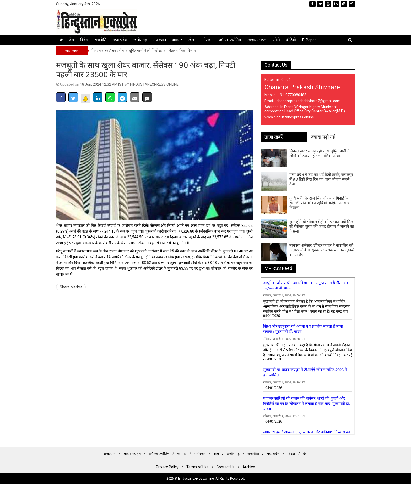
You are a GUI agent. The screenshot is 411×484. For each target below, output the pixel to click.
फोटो (276, 39)
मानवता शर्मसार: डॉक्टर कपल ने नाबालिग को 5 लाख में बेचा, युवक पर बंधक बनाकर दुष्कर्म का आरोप (321, 250)
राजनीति (100, 39)
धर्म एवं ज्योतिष (230, 39)
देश (71, 39)
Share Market (71, 287)
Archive (248, 467)
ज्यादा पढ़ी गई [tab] (323, 137)
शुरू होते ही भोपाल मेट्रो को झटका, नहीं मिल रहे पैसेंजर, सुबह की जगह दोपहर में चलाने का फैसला (321, 226)
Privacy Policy (167, 467)
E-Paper (309, 39)
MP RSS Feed (278, 268)
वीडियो (291, 39)
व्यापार (177, 39)
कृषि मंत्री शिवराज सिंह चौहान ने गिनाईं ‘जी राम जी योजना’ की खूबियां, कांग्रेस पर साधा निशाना (320, 203)
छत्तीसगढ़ (140, 39)
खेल (191, 39)
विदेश (84, 39)
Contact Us (276, 65)
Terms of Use (197, 467)
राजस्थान (159, 39)
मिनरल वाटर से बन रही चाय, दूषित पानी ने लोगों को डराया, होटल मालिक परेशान (143, 50)
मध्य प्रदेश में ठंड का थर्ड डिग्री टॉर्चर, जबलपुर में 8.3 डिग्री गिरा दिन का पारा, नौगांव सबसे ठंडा (321, 179)
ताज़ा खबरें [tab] (273, 137)
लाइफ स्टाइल (256, 39)
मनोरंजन (206, 39)
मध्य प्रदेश (120, 39)
